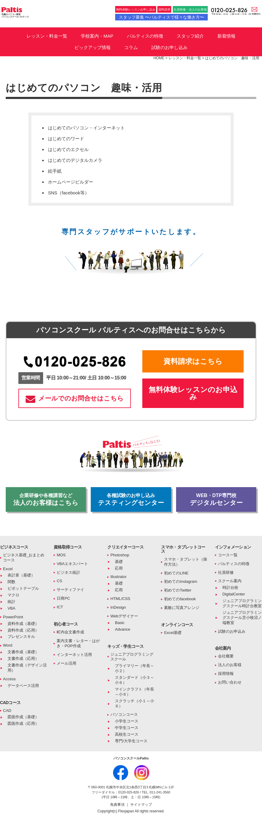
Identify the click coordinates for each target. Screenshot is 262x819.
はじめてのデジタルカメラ (75, 160)
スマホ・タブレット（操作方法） (185, 562)
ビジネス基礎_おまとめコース (23, 557)
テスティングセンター (131, 499)
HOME (158, 58)
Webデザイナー (124, 616)
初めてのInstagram (180, 581)
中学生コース (126, 727)
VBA (11, 608)
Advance (122, 629)
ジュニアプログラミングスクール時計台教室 (242, 603)
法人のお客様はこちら (46, 499)
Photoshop (119, 555)
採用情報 (226, 673)
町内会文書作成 (70, 632)
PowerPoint (13, 617)
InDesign (118, 607)
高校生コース (126, 734)
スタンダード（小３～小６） (134, 680)
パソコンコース (124, 714)
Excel (8, 569)
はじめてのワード (66, 138)
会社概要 (226, 656)
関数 (11, 581)
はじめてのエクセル (68, 149)
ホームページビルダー (70, 181)
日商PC (63, 598)
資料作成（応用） (23, 630)
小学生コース (126, 721)
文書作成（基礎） (23, 652)
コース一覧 (228, 555)
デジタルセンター (216, 499)
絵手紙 (55, 171)
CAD (7, 710)
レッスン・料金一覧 (47, 36)
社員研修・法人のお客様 (190, 9)
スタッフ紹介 (190, 36)
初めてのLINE (176, 573)
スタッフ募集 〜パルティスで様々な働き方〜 (161, 17)
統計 (11, 601)
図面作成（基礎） (23, 717)
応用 (119, 568)
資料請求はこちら (193, 361)
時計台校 (230, 587)
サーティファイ (70, 589)
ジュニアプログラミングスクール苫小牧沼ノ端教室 (242, 617)
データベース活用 (23, 685)
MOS (61, 555)
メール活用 (66, 663)
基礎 (119, 561)
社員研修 (226, 572)
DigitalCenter (234, 594)
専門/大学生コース (131, 741)
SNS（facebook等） (68, 192)
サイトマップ (141, 804)
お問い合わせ (229, 682)
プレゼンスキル (21, 636)
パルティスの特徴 (145, 36)
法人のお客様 (229, 665)
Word (7, 645)
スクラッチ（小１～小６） (134, 703)
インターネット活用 (74, 654)
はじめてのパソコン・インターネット (86, 127)
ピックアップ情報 (92, 47)
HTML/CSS (120, 598)
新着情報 (226, 36)
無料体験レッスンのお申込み (193, 393)
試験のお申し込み (169, 47)
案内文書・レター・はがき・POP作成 (78, 643)
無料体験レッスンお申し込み (135, 9)
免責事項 (117, 804)
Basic (120, 622)
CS (59, 581)
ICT (60, 607)
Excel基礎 (173, 632)
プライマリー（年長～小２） (134, 668)
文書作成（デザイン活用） (27, 667)
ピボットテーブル (23, 588)
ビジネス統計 (68, 572)
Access (9, 679)
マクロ (13, 595)
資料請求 (164, 9)
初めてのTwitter (177, 590)
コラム (131, 47)
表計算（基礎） (21, 575)
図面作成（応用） (23, 723)
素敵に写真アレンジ (181, 607)
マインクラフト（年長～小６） (134, 692)
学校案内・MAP (97, 36)
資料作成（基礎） (23, 623)
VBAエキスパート (72, 563)
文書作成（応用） (23, 658)
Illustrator (118, 576)
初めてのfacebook (180, 599)
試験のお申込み (231, 631)
